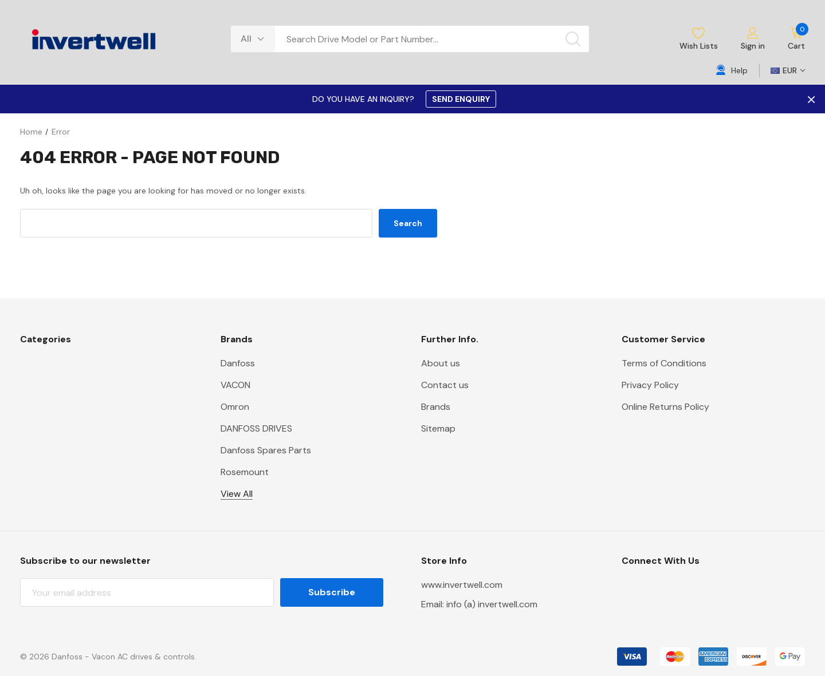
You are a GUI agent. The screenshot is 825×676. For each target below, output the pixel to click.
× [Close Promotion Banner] (810, 99)
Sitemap (438, 428)
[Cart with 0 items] (790, 39)
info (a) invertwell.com (491, 604)
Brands (435, 407)
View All (237, 494)
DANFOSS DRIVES (256, 428)
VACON (235, 385)
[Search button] (572, 39)
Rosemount (245, 472)
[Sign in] (752, 39)
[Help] (732, 70)
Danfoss (238, 363)
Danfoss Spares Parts (266, 450)
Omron (235, 407)
